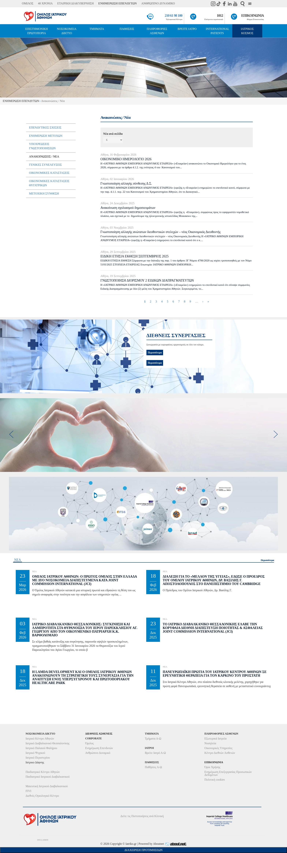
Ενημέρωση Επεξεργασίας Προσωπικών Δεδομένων (228, 773)
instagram (213, 3)
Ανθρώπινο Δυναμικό (97, 752)
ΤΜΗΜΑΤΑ (97, 28)
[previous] (11, 434)
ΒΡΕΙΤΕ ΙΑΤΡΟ (187, 28)
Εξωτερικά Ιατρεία (215, 738)
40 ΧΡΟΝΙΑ (45, 3)
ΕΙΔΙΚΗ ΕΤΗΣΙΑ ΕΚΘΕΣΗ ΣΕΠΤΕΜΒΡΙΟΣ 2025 (134, 256)
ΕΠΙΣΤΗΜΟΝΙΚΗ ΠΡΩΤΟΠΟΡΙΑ (36, 31)
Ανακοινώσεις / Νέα (44, 156)
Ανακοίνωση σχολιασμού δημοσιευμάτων (127, 208)
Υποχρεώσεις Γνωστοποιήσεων (42, 146)
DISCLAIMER (42, 840)
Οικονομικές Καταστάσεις (49, 172)
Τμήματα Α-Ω (153, 738)
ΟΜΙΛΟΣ (27, 3)
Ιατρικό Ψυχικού (35, 752)
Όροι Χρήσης (212, 767)
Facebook (224, 3)
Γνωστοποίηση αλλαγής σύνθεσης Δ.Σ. (126, 183)
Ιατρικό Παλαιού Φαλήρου (41, 748)
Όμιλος (89, 743)
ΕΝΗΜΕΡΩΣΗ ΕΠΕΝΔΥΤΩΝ (117, 3)
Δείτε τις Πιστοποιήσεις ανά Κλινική (142, 816)
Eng (250, 3)
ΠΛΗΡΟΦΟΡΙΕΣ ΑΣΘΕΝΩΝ (157, 31)
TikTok (218, 3)
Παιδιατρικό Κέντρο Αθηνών (43, 771)
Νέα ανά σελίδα (113, 133)
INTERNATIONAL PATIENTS (217, 31)
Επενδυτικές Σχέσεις (45, 127)
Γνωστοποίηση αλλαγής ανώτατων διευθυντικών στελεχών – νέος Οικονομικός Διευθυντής (160, 232)
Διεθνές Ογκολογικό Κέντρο (42, 795)
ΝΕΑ (17, 560)
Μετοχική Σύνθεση (44, 193)
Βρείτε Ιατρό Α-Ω (155, 752)
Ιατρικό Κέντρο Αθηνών (40, 738)
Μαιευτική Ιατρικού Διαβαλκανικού (47, 786)
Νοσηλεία (210, 743)
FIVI (28, 791)
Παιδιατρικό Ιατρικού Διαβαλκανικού (48, 776)
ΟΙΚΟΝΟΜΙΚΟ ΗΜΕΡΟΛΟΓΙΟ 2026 (125, 159)
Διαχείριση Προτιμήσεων (143, 850)
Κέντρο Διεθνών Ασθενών (219, 752)
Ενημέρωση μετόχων (45, 135)
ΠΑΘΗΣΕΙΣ (127, 28)
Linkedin (229, 3)
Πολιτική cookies (214, 779)
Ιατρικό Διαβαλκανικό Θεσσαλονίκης (48, 743)
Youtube (235, 3)
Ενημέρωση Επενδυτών (99, 748)
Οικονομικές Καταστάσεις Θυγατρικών (49, 183)
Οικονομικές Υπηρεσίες (218, 748)
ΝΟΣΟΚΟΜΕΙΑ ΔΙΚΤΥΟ (67, 31)
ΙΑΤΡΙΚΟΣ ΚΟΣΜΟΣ (247, 31)
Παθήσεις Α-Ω (153, 767)
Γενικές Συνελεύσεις (45, 164)
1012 (220, 15)
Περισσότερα (155, 363)
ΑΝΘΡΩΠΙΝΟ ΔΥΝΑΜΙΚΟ (158, 3)
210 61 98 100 (173, 15)
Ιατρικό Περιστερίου (38, 757)
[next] (275, 434)
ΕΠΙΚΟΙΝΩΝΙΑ (252, 15)
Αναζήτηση (242, 4)
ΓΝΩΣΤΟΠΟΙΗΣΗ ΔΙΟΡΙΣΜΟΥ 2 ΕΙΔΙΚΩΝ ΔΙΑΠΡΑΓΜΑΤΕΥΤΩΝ (147, 280)
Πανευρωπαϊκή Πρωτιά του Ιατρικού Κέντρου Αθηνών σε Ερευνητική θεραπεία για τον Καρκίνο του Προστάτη (214, 673)
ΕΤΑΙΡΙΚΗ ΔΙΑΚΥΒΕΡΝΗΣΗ (75, 3)
